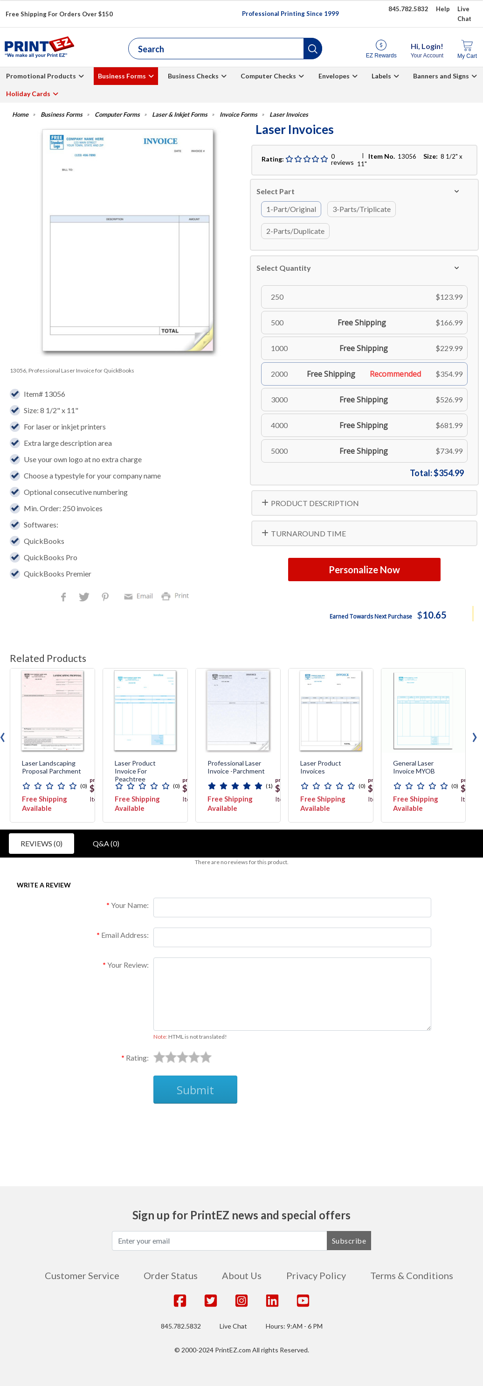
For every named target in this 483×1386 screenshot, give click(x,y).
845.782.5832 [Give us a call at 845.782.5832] (408, 9)
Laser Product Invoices (320, 767)
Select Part (275, 191)
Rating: (137, 1057)
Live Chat (233, 1326)
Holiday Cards (28, 94)
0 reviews (342, 159)
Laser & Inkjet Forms (179, 114)
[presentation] (474, 734)
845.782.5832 (181, 1326)
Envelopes (334, 76)
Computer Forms (117, 114)
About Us (242, 1275)
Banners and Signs (441, 76)
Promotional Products (41, 76)
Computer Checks (268, 76)
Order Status (171, 1275)
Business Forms (122, 76)
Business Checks (193, 76)
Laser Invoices (288, 114)
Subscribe (349, 1240)
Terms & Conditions (411, 1275)
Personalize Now (364, 569)
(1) (269, 785)
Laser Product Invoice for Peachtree (135, 771)
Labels (381, 76)
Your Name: (130, 905)
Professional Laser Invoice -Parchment (236, 767)
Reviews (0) (41, 843)
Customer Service (82, 1275)
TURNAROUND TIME (308, 533)
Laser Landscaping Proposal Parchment (51, 767)
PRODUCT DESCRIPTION (315, 503)
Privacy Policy (316, 1275)
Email (140, 595)
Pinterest (106, 598)
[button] (313, 48)
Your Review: (128, 964)
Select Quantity (283, 267)
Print (177, 595)
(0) (83, 785)
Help (443, 9)
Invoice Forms (238, 114)
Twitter (85, 598)
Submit (195, 1090)
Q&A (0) (106, 843)
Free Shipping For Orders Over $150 (59, 14)
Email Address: (125, 934)
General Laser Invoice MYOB (414, 767)
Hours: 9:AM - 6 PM (294, 1326)
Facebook (65, 598)
